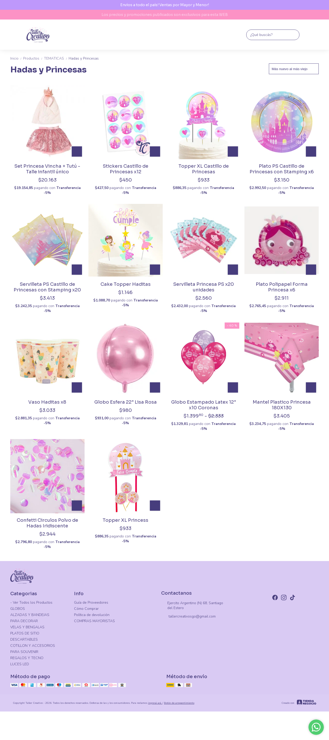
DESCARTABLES (24, 639)
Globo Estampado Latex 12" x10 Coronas (203, 405)
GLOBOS (17, 608)
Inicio (16, 58)
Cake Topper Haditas (125, 284)
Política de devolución (91, 614)
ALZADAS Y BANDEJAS (29, 614)
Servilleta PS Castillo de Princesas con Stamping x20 (47, 287)
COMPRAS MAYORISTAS (94, 621)
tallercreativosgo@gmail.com (188, 617)
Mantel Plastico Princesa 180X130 (282, 405)
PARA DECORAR (24, 621)
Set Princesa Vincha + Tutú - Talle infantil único (47, 169)
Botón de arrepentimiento (179, 703)
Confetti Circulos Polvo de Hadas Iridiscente (47, 523)
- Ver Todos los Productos (31, 602)
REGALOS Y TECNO (26, 658)
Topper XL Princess (125, 520)
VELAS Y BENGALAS (27, 627)
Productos (33, 58)
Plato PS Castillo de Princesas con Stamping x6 (282, 169)
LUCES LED (19, 664)
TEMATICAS (56, 58)
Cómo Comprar (86, 608)
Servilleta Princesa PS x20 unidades (203, 287)
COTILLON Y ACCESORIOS (32, 645)
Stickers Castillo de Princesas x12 (125, 169)
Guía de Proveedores (91, 602)
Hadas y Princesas (84, 58)
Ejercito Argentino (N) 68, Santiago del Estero (192, 605)
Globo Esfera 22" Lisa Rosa (125, 402)
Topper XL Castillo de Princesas (203, 169)
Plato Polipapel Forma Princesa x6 (282, 287)
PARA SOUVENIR (24, 651)
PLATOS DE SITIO (24, 633)
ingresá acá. (155, 703)
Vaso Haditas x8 (47, 402)
